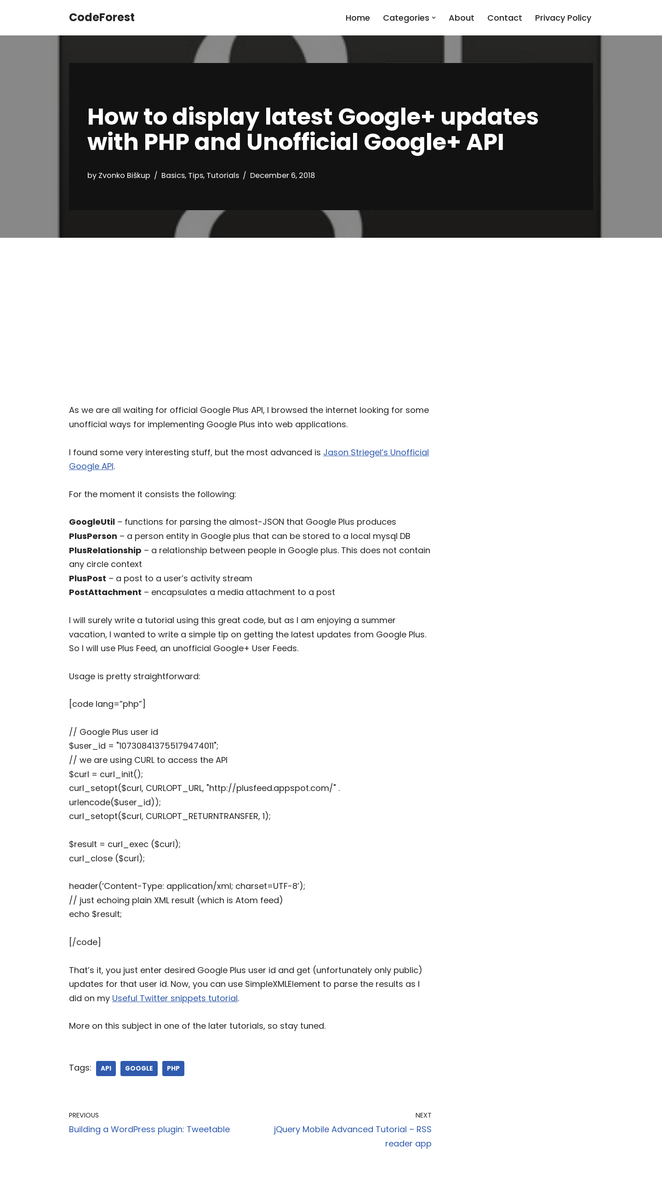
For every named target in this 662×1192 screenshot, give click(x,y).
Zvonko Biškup (124, 175)
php (173, 1068)
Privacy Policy (563, 17)
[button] (434, 18)
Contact (504, 17)
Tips (195, 175)
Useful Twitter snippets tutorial (175, 998)
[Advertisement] (331, 306)
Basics (173, 175)
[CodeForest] (102, 17)
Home (358, 17)
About (461, 17)
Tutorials (222, 175)
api (106, 1068)
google (139, 1068)
